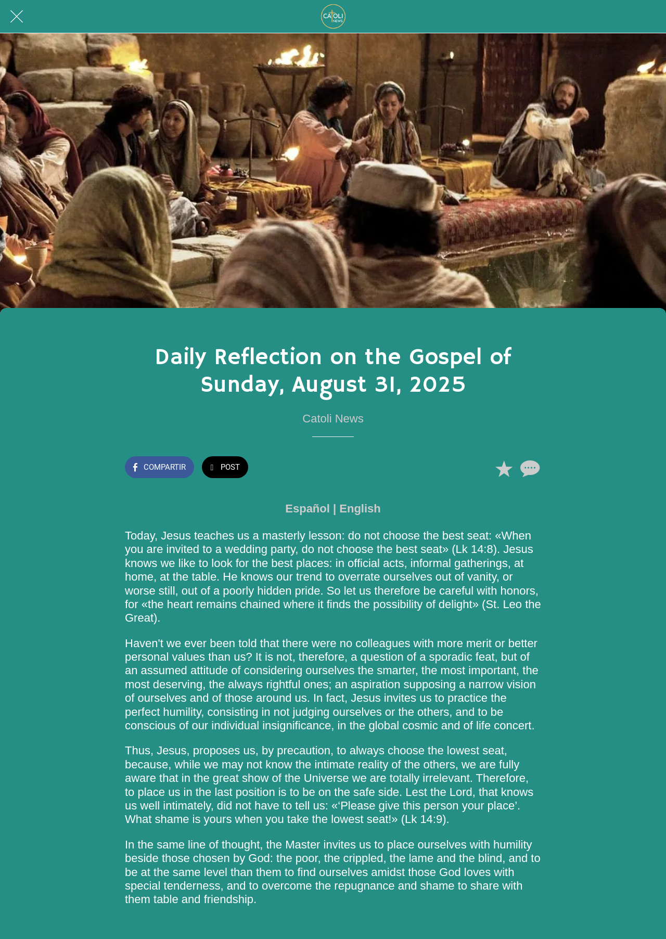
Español (307, 508)
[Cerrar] (16, 16)
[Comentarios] (528, 468)
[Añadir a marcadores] (503, 468)
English (359, 508)
